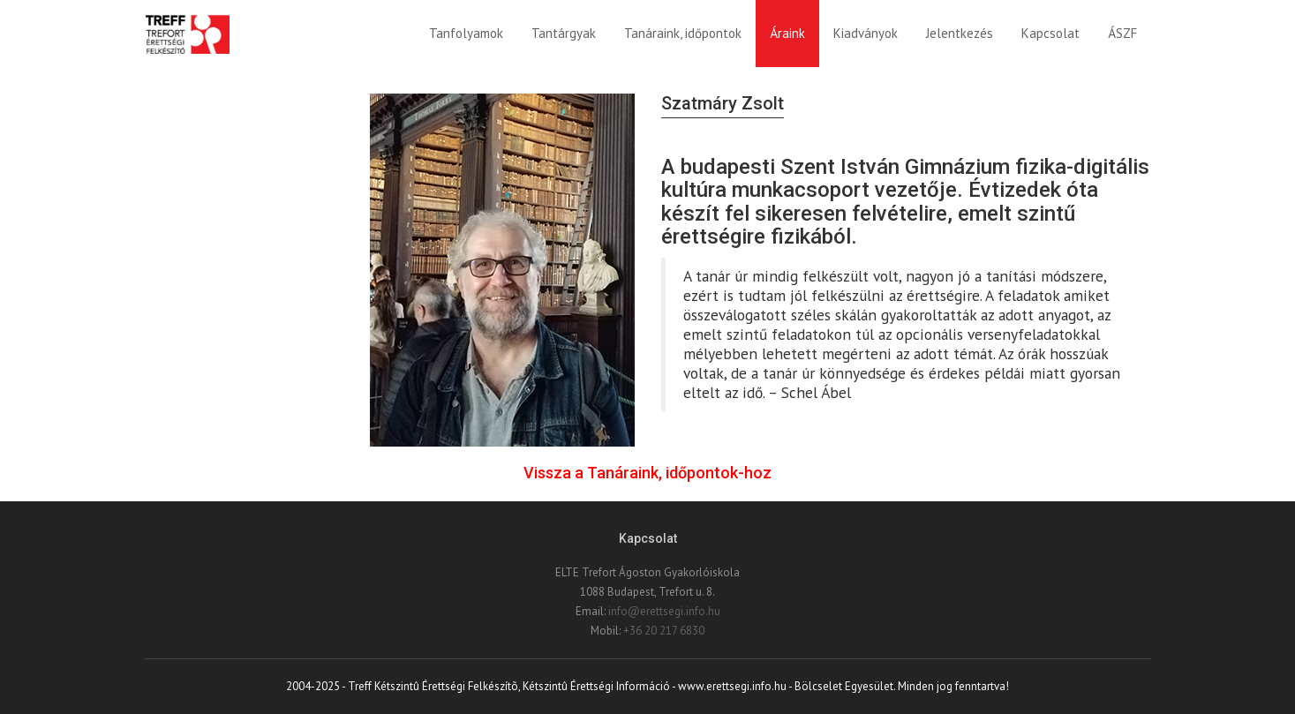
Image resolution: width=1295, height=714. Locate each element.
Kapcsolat (1050, 33)
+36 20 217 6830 (663, 630)
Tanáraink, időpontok (683, 33)
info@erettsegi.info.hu (664, 611)
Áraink (787, 33)
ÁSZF (1122, 33)
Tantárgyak (563, 33)
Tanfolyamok (466, 33)
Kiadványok (865, 33)
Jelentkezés (959, 33)
